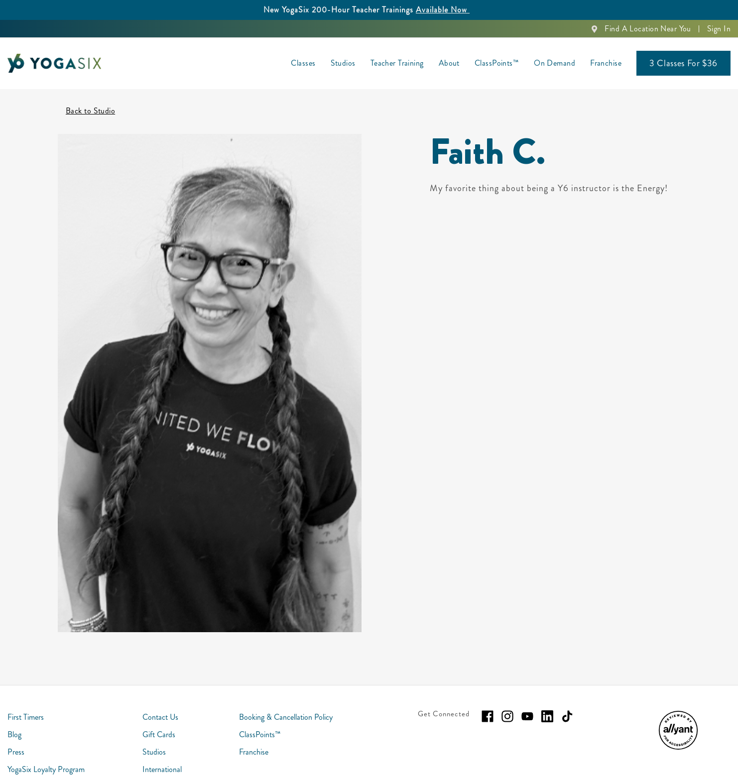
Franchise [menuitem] (605, 63)
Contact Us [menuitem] (160, 708)
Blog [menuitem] (14, 725)
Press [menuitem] (15, 743)
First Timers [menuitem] (25, 708)
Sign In (719, 28)
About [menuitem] (449, 63)
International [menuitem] (162, 760)
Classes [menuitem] (303, 63)
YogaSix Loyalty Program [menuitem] (46, 760)
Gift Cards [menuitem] (158, 725)
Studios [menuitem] (343, 63)
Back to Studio (90, 102)
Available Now (443, 9)
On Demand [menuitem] (554, 63)
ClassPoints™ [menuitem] (497, 63)
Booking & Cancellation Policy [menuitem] (286, 708)
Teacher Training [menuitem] (397, 63)
